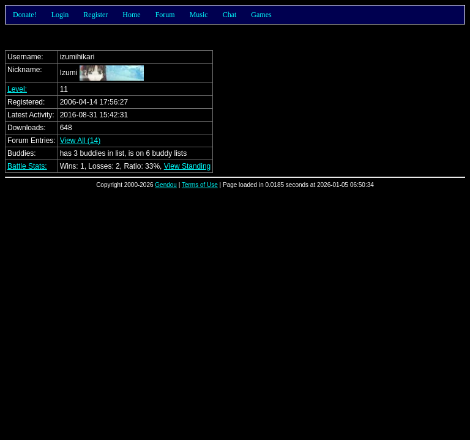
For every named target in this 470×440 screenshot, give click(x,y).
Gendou (166, 185)
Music (199, 14)
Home (131, 14)
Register (95, 14)
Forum (165, 14)
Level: (17, 89)
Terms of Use (200, 185)
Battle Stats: (27, 166)
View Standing (187, 166)
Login (60, 14)
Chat (230, 14)
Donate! (25, 14)
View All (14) (80, 140)
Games (261, 14)
